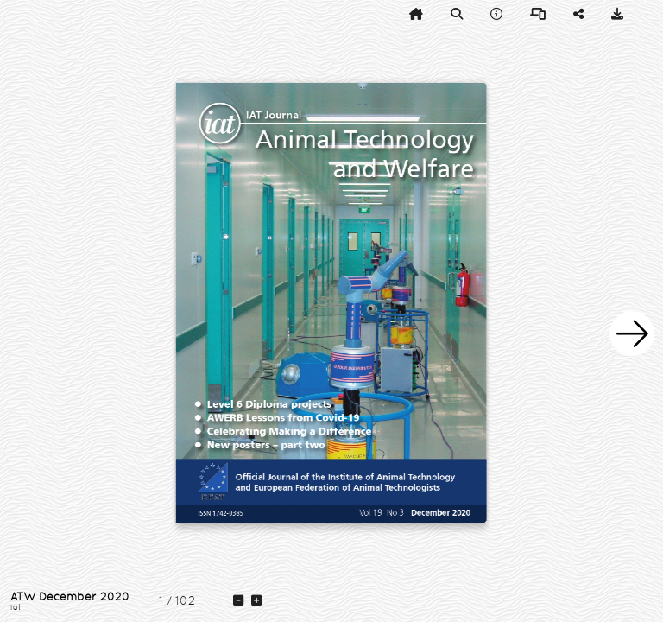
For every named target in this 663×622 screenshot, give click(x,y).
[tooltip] (416, 13)
